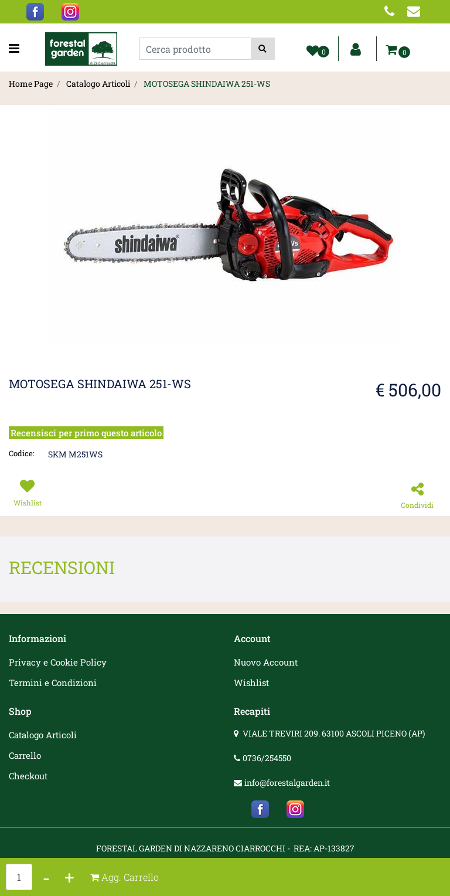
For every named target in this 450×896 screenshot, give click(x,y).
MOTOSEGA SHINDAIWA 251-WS (207, 83)
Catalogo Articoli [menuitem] (43, 735)
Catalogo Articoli (98, 83)
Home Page (31, 83)
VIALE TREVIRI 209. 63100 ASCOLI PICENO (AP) (334, 733)
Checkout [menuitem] (28, 776)
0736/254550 (267, 757)
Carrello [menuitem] (25, 755)
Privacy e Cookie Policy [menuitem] (58, 662)
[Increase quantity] (69, 877)
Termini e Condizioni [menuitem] (53, 682)
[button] (263, 49)
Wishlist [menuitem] (251, 682)
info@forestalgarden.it (287, 782)
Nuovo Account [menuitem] (266, 662)
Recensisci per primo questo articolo (86, 433)
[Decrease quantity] (46, 877)
